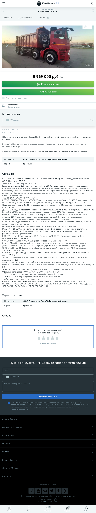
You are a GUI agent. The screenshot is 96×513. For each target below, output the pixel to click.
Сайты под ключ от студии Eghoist (48, 500)
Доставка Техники (48, 468)
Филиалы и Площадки (48, 427)
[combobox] (7, 120)
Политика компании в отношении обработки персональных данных (48, 496)
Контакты (48, 476)
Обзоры (48, 452)
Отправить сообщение (48, 397)
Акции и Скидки (48, 419)
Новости (48, 443)
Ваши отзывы (48, 435)
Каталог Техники (48, 460)
